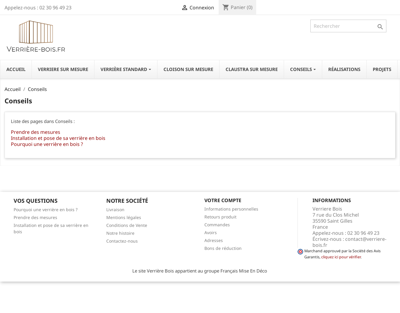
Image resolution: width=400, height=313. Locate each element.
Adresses (213, 240)
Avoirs (210, 232)
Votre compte (222, 200)
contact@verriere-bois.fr (349, 242)
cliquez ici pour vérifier (341, 257)
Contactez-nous (122, 241)
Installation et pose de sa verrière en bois (58, 138)
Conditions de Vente (126, 225)
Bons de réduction (223, 248)
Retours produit (220, 217)
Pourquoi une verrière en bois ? (47, 144)
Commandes (217, 224)
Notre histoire (120, 233)
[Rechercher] (348, 26)
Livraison (115, 209)
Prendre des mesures (35, 132)
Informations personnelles (231, 209)
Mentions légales (123, 217)
